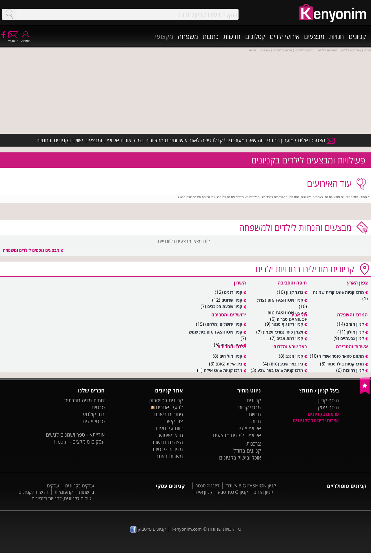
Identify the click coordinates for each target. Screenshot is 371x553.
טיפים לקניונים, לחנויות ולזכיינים (61, 498)
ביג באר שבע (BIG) (286, 364)
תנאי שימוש (171, 435)
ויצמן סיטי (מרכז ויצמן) (283, 332)
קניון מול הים (230, 356)
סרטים (98, 407)
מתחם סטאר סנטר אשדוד (341, 356)
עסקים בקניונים (79, 485)
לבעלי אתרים (167, 407)
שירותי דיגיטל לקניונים (316, 420)
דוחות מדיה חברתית (84, 400)
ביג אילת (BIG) (229, 364)
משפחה (188, 36)
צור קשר (174, 421)
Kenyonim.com (187, 529)
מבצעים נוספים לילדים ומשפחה (33, 250)
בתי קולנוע (94, 414)
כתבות (211, 36)
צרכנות (253, 443)
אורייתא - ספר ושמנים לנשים (75, 434)
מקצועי (164, 36)
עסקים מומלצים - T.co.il (79, 441)
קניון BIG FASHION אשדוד (250, 485)
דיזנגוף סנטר (207, 485)
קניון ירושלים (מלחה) (223, 324)
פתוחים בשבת (168, 414)
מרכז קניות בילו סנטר (345, 364)
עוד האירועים (329, 183)
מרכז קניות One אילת (223, 370)
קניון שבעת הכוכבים (224, 306)
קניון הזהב (355, 324)
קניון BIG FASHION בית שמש (215, 332)
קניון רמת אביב (290, 338)
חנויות (336, 36)
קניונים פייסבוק (148, 529)
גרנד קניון (294, 292)
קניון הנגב (294, 356)
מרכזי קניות (249, 407)
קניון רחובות (353, 370)
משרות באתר (169, 456)
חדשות (232, 36)
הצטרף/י (13, 39)
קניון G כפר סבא (233, 492)
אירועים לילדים (246, 435)
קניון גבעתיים (352, 338)
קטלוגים (255, 36)
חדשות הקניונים (33, 492)
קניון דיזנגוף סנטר (287, 324)
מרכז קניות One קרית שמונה (338, 292)
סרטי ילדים (94, 421)
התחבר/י (25, 39)
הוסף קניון (328, 400)
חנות (256, 421)
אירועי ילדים (284, 36)
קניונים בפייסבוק (166, 400)
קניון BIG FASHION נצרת (280, 300)
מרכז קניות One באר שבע (280, 370)
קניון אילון (355, 332)
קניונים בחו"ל (247, 450)
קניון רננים (233, 292)
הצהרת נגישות (167, 442)
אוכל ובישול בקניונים (240, 457)
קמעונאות (63, 492)
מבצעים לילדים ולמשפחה (295, 227)
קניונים (357, 36)
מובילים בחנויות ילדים (304, 269)
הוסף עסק (328, 407)
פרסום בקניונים (323, 414)
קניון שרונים (231, 300)
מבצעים (314, 36)
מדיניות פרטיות (167, 449)
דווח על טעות (169, 428)
